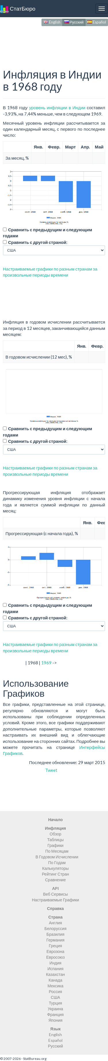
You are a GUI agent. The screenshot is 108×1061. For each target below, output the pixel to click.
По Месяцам (56, 851)
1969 (46, 662)
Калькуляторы (55, 868)
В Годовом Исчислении (56, 856)
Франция (55, 1014)
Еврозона (56, 951)
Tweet (51, 770)
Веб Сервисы (55, 894)
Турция (55, 1003)
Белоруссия (55, 928)
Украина (55, 1008)
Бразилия (55, 934)
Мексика (55, 985)
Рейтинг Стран (55, 874)
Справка (55, 908)
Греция (55, 945)
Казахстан (55, 974)
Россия (55, 991)
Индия (55, 962)
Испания (56, 968)
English (51, 22)
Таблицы (55, 839)
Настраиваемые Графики (55, 899)
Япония (55, 1020)
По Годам (57, 862)
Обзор (55, 833)
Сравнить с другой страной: (37, 242)
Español (96, 22)
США (55, 997)
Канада (55, 980)
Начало (55, 819)
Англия (55, 922)
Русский (74, 22)
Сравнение (55, 879)
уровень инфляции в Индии (57, 107)
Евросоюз (55, 957)
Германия (55, 939)
